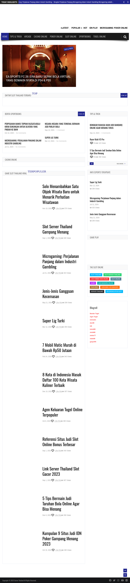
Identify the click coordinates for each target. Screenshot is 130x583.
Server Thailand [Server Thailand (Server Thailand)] (97, 291)
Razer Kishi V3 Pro (97, 139)
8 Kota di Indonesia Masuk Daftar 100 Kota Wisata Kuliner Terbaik (61, 379)
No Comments (21, 133)
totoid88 (93, 329)
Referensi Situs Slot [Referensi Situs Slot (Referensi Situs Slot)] (114, 291)
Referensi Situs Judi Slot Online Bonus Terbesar (60, 441)
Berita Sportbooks (13, 113)
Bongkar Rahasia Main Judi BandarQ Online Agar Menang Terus (106, 126)
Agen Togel (94, 317)
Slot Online (70, 36)
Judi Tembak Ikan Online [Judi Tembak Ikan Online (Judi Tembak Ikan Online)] (99, 279)
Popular (76, 27)
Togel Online (99, 36)
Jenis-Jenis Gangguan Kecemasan (58, 293)
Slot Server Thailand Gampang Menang (57, 229)
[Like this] (57, 208)
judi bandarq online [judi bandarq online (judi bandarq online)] (105, 283)
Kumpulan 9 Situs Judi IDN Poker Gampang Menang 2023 (62, 538)
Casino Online (40, 36)
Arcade (27, 36)
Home (4, 36)
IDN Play (93, 27)
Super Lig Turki (51, 137)
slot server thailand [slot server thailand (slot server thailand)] (112, 275)
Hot (85, 27)
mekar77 (93, 335)
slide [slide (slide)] (93, 283)
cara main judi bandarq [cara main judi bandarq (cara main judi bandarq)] (109, 287)
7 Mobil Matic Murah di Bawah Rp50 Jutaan (59, 347)
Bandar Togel (94, 313)
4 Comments (105, 133)
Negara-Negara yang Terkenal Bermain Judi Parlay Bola (62, 125)
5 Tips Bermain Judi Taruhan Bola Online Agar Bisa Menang (61, 503)
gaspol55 (93, 342)
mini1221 (93, 320)
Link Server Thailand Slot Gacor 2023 (60, 471)
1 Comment (60, 130)
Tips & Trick (16, 36)
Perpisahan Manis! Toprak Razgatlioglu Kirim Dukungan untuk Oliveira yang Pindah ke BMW (22, 126)
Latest (65, 27)
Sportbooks (85, 36)
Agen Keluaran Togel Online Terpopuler (62, 412)
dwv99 (92, 323)
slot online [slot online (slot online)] (116, 279)
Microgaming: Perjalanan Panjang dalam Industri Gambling (23, 142)
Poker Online (121, 27)
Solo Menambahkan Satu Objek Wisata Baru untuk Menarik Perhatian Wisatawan (60, 194)
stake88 (92, 338)
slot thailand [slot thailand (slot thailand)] (96, 275)
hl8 (91, 326)
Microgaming (106, 27)
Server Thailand (19, 580)
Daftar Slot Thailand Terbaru (18, 95)
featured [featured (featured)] (94, 287)
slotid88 (92, 332)
